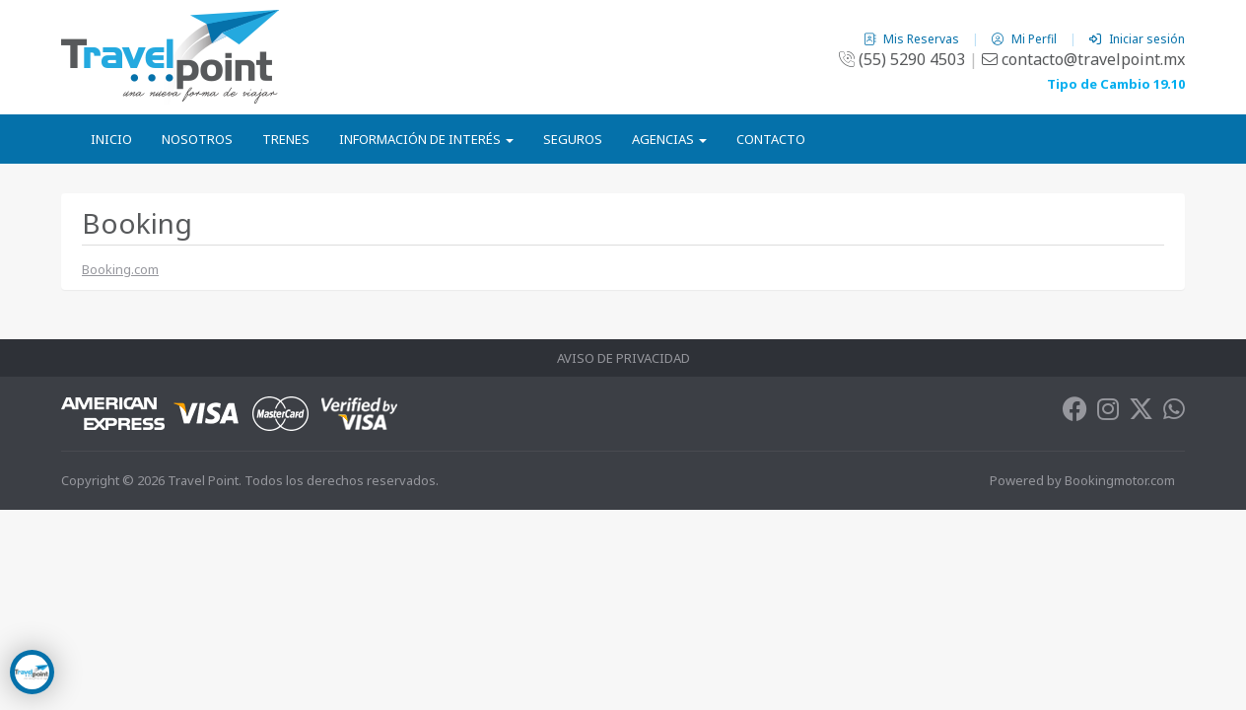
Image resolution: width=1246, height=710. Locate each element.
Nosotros (197, 139)
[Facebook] (1075, 413)
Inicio (111, 139)
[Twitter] (1141, 413)
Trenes (286, 139)
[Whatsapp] (1174, 413)
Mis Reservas (913, 39)
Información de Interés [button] (426, 139)
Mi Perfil (1026, 39)
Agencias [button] (669, 139)
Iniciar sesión (1137, 39)
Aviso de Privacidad (623, 358)
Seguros (572, 139)
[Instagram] (1108, 413)
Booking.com (120, 269)
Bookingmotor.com (1120, 480)
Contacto (770, 139)
